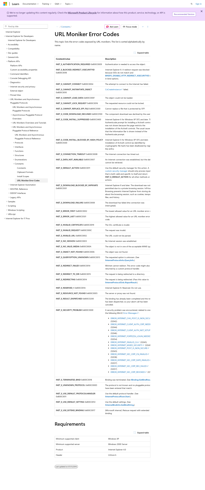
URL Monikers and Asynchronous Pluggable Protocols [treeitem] (27, 109)
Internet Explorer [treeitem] (13, 31)
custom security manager (116, 171)
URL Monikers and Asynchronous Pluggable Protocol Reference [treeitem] (29, 136)
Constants (65, 26)
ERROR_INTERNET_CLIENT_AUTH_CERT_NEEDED (131, 324)
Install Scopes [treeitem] (23, 176)
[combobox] (25, 26)
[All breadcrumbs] (57, 26)
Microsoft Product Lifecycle (82, 12)
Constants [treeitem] (21, 168)
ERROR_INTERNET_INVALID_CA (124, 342)
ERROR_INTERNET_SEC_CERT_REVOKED (128, 372)
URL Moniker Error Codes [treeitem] (28, 180)
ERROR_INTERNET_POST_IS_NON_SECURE (129, 348)
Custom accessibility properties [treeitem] (23, 69)
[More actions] (147, 26)
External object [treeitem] (16, 90)
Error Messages (130, 313)
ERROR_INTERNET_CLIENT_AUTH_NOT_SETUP (130, 330)
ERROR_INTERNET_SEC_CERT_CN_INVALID (129, 354)
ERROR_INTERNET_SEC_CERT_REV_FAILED (129, 366)
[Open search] (191, 3)
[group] (102, 236)
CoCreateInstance (113, 89)
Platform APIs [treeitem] (16, 65)
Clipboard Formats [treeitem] (25, 172)
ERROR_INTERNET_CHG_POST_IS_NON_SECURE (131, 318)
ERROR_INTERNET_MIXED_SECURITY (126, 345)
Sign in (199, 3)
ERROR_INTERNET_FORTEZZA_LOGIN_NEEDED (131, 336)
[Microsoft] (5, 4)
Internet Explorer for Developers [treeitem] (22, 40)
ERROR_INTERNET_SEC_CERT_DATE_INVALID (130, 360)
